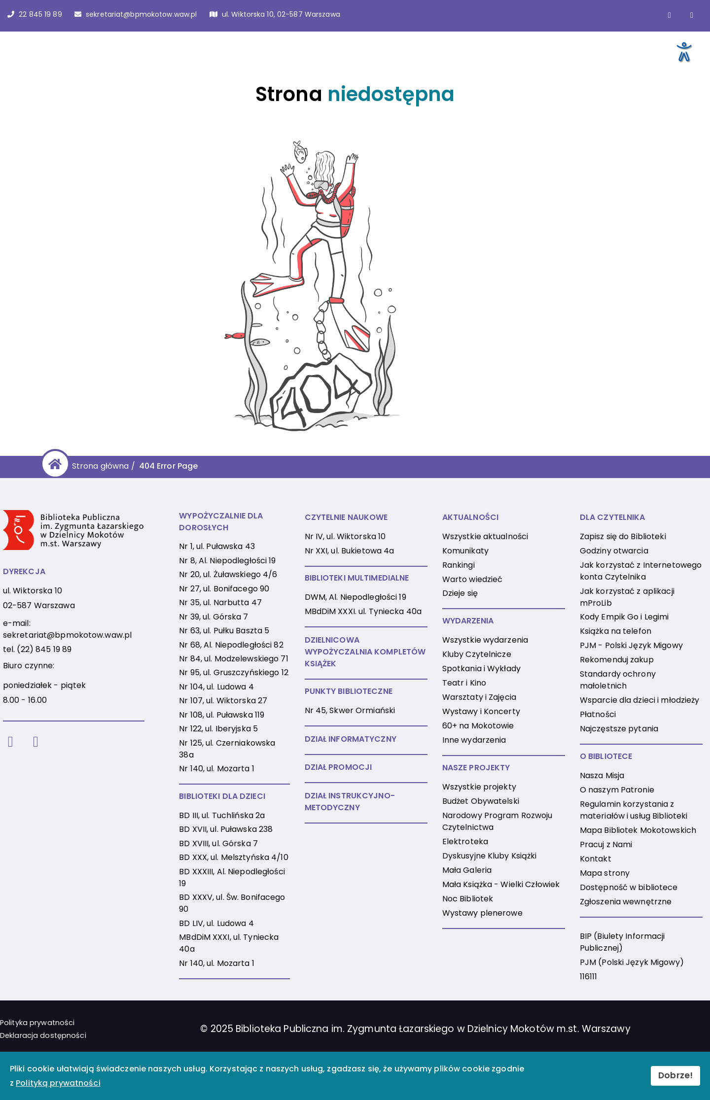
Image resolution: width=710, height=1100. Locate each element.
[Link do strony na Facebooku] (669, 15)
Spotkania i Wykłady (481, 668)
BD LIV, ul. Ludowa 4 (216, 923)
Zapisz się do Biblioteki (623, 536)
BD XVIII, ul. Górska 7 (218, 843)
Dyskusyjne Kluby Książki (489, 855)
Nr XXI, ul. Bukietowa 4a (349, 550)
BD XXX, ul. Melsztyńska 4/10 (233, 857)
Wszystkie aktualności (485, 536)
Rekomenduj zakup (617, 659)
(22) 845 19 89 (44, 649)
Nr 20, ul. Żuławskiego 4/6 (228, 574)
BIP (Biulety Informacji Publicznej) (622, 942)
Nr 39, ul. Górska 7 (213, 616)
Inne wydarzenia (474, 740)
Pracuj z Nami (606, 844)
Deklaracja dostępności (43, 1035)
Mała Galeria (467, 870)
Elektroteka (465, 841)
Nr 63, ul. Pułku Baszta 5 (224, 630)
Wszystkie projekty (479, 786)
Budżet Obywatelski (480, 801)
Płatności (598, 714)
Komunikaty (465, 550)
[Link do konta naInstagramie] (692, 15)
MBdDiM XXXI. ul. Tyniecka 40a (363, 611)
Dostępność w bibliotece (629, 887)
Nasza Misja (602, 775)
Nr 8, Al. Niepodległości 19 (227, 560)
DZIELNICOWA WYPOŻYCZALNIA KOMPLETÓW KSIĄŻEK (365, 651)
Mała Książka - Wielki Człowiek (501, 884)
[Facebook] (10, 742)
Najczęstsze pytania (619, 728)
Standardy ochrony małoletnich (618, 679)
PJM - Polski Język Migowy (631, 645)
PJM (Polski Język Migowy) (632, 962)
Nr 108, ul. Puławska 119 (221, 715)
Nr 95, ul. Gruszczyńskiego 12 (233, 672)
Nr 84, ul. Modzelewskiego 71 (233, 658)
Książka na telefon (615, 631)
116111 (589, 976)
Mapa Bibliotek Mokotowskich (638, 830)
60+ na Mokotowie (478, 725)
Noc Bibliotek (468, 898)
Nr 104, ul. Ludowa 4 (216, 686)
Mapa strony (605, 873)
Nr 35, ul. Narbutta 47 (220, 602)
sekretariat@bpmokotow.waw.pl (67, 635)
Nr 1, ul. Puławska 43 (217, 546)
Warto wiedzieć (472, 579)
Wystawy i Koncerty (481, 711)
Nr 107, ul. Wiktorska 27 (223, 700)
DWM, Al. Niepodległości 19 (355, 597)
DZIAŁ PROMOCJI (338, 767)
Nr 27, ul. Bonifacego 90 (224, 588)
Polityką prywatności (58, 1083)
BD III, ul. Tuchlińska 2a (222, 815)
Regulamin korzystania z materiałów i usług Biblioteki (633, 810)
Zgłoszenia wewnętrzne (626, 901)
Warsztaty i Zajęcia (479, 697)
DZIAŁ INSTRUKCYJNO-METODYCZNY (350, 801)
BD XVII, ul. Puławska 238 (226, 829)
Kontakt (595, 858)
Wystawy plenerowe (482, 913)
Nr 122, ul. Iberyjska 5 (218, 728)
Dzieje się (460, 593)
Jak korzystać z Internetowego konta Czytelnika (641, 571)
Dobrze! (675, 1075)
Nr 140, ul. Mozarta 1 (216, 768)
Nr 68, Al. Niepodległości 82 (231, 645)
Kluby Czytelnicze (476, 654)
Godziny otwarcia (614, 550)
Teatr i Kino (464, 682)
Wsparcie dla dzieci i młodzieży (640, 700)
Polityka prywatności (37, 1023)
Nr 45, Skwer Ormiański (350, 710)
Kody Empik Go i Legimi (624, 616)
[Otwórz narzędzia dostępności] (683, 51)
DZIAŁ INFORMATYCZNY (350, 739)
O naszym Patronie (617, 789)
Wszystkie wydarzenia (485, 640)
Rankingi (458, 565)
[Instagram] (35, 742)
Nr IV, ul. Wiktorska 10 (345, 536)
